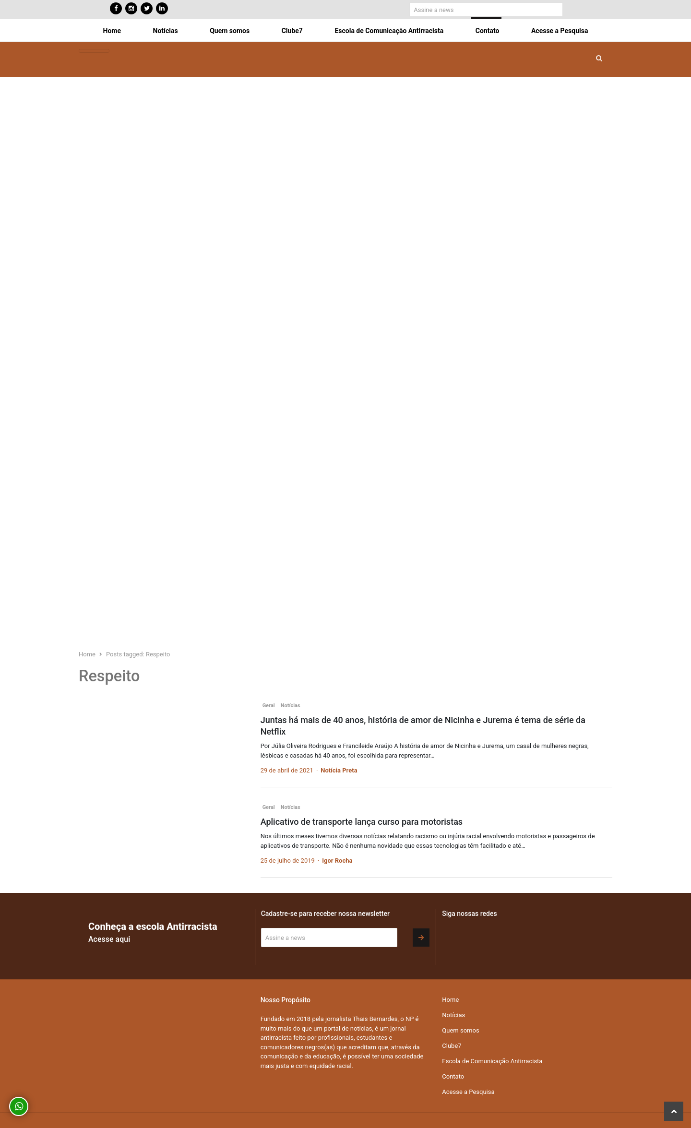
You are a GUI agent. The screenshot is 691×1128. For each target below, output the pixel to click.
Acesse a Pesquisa (559, 31)
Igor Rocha (337, 860)
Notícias (165, 31)
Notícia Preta (339, 770)
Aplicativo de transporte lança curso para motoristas (362, 822)
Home (112, 31)
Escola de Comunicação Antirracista (388, 31)
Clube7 (292, 31)
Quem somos (230, 31)
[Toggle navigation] (94, 51)
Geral (268, 705)
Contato (488, 31)
